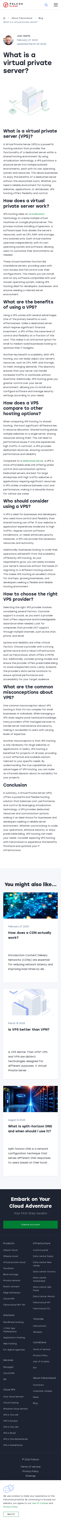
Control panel (40, 1250)
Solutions (8, 1315)
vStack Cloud (10, 1250)
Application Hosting (14, 1337)
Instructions (39, 1326)
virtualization (37, 214)
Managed (8, 1367)
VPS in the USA (11, 1427)
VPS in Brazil (9, 1433)
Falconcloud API (41, 1302)
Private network (11, 1280)
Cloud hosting (11, 1403)
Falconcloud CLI (41, 1308)
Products (8, 1243)
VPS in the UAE (10, 1415)
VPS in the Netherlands (15, 1439)
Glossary (37, 1332)
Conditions (39, 1342)
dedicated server (33, 461)
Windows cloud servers (15, 1409)
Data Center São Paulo (42, 1289)
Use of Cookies (41, 1361)
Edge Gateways (11, 1293)
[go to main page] (13, 5)
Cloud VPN (8, 1299)
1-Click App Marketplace (10, 1330)
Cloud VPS (9, 1389)
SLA (35, 1367)
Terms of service (41, 1349)
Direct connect (11, 1286)
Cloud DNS (8, 1373)
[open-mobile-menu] (56, 5)
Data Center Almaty (44, 1296)
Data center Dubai (43, 1256)
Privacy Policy (40, 1355)
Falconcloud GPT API (14, 1305)
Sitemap (31, 1476)
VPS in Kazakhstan (13, 1445)
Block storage (10, 1274)
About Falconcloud (22, 18)
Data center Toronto (44, 1272)
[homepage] (4, 18)
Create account (30, 1224)
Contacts (38, 1385)
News (36, 1397)
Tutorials (38, 1319)
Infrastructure (41, 1243)
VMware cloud (10, 1256)
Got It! (11, 1514)
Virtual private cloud (14, 1262)
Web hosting (10, 1344)
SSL (5, 1379)
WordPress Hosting (13, 1322)
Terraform (8, 1268)
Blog (41, 18)
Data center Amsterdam (39, 1279)
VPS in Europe (10, 1421)
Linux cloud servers (13, 1397)
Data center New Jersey (42, 1264)
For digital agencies (14, 1350)
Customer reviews (42, 1391)
